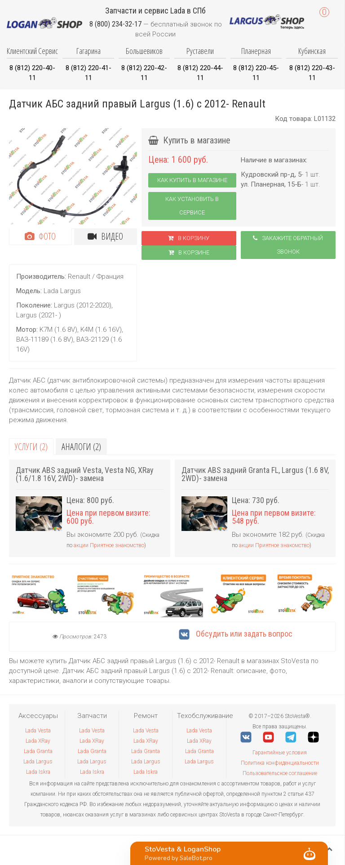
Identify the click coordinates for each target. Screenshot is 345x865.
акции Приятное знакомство (109, 545)
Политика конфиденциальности (280, 763)
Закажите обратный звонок (288, 245)
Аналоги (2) (81, 447)
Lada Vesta (38, 730)
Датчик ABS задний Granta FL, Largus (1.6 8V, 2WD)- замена (255, 474)
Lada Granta (38, 751)
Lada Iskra (38, 772)
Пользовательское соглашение (280, 773)
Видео (105, 236)
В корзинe (188, 252)
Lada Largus (38, 761)
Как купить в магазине (192, 180)
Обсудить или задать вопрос (235, 633)
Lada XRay (38, 741)
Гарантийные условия (279, 752)
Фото (40, 236)
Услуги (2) (31, 447)
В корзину (188, 238)
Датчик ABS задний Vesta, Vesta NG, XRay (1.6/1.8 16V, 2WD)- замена (85, 474)
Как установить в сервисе (192, 206)
